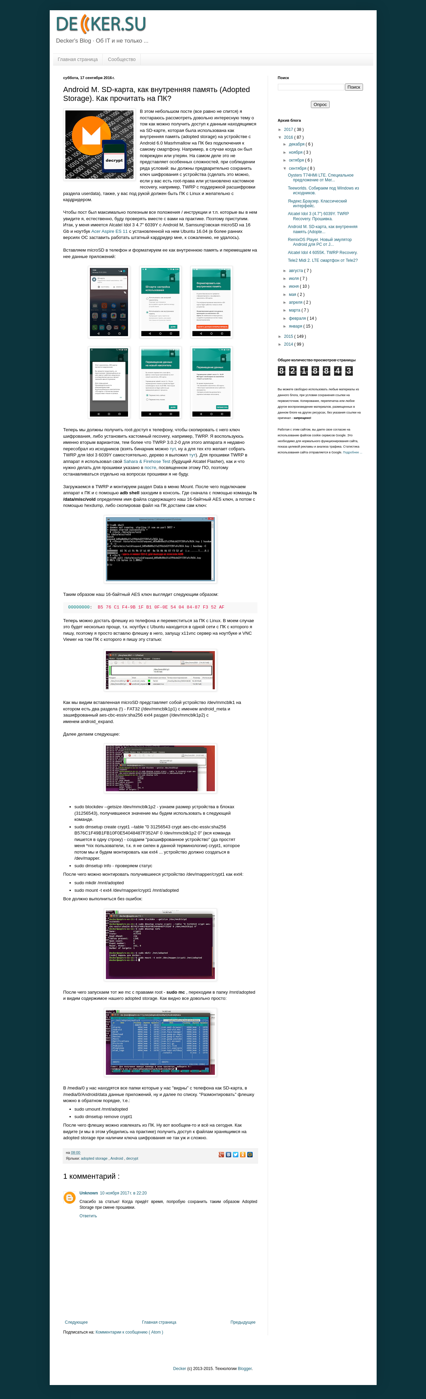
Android (117, 1158)
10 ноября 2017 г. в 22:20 (123, 1193)
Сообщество (122, 59)
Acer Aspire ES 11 (109, 231)
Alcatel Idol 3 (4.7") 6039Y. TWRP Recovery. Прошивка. (318, 216)
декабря (297, 144)
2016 (289, 137)
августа (296, 270)
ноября (296, 152)
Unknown (89, 1193)
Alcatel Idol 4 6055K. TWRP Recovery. (323, 252)
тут (172, 448)
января (296, 326)
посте (150, 467)
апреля (296, 302)
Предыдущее (243, 1322)
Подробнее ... (352, 452)
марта (295, 310)
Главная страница (78, 59)
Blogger (245, 1368)
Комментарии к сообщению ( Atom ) (129, 1332)
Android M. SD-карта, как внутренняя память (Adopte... (322, 229)
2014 (289, 344)
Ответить (88, 1216)
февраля (298, 318)
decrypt (132, 1158)
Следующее (76, 1322)
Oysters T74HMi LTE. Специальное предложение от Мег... (320, 177)
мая (293, 294)
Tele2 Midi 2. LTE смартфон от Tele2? (323, 260)
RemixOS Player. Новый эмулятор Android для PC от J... (320, 242)
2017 (289, 129)
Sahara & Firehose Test (147, 461)
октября (297, 160)
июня (294, 286)
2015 (289, 336)
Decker (179, 1368)
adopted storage (95, 1158)
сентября (298, 168)
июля (294, 278)
